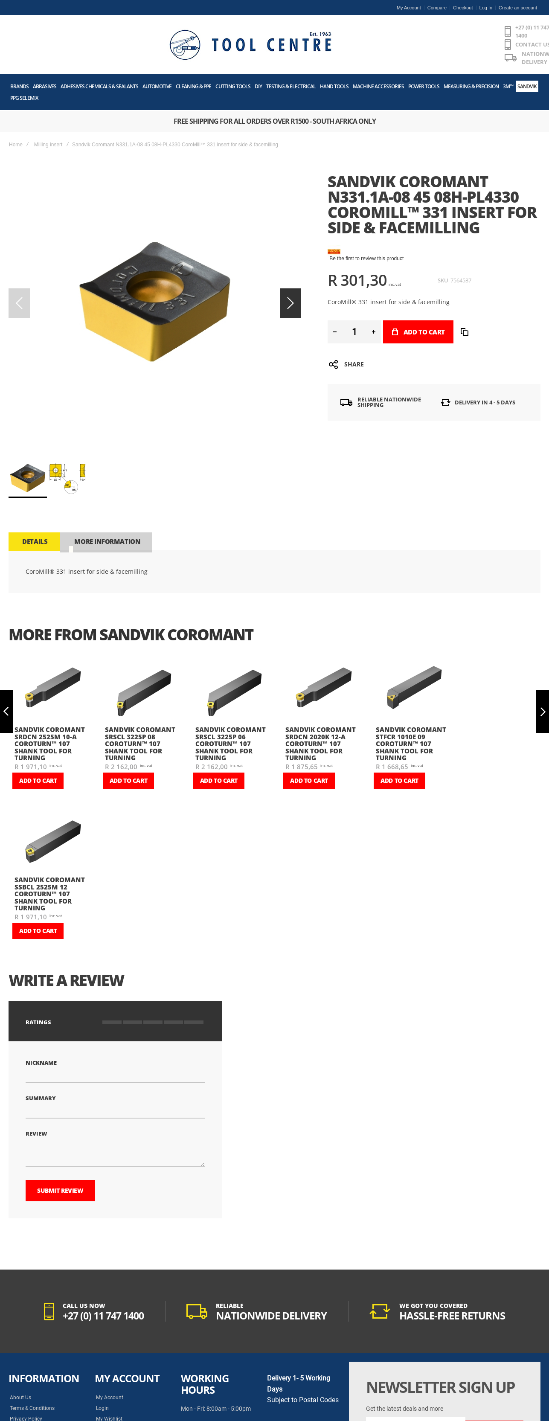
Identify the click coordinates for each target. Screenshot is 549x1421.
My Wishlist (109, 1377)
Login (102, 1366)
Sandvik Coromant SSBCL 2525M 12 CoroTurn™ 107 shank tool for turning (50, 869)
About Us (20, 1356)
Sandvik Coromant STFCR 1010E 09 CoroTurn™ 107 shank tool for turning (411, 718)
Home (16, 120)
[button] (290, 278)
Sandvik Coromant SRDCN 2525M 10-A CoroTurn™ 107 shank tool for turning (50, 718)
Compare (437, 7)
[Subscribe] (494, 1385)
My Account (409, 7)
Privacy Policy (26, 1377)
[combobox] (375, 33)
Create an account (518, 7)
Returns (104, 1398)
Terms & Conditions (32, 1366)
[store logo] (75, 32)
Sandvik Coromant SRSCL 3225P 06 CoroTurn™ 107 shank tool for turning (230, 718)
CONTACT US (273, 28)
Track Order (109, 1388)
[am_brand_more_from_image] (52, 665)
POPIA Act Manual (31, 1388)
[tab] (34, 517)
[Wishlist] (485, 33)
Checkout (463, 7)
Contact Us (22, 1398)
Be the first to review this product (366, 234)
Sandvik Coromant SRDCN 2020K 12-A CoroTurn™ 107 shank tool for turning (320, 718)
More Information (105, 516)
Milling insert (48, 120)
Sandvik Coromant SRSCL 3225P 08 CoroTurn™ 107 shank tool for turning (140, 718)
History (18, 1409)
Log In (486, 7)
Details (33, 516)
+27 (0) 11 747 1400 (215, 28)
